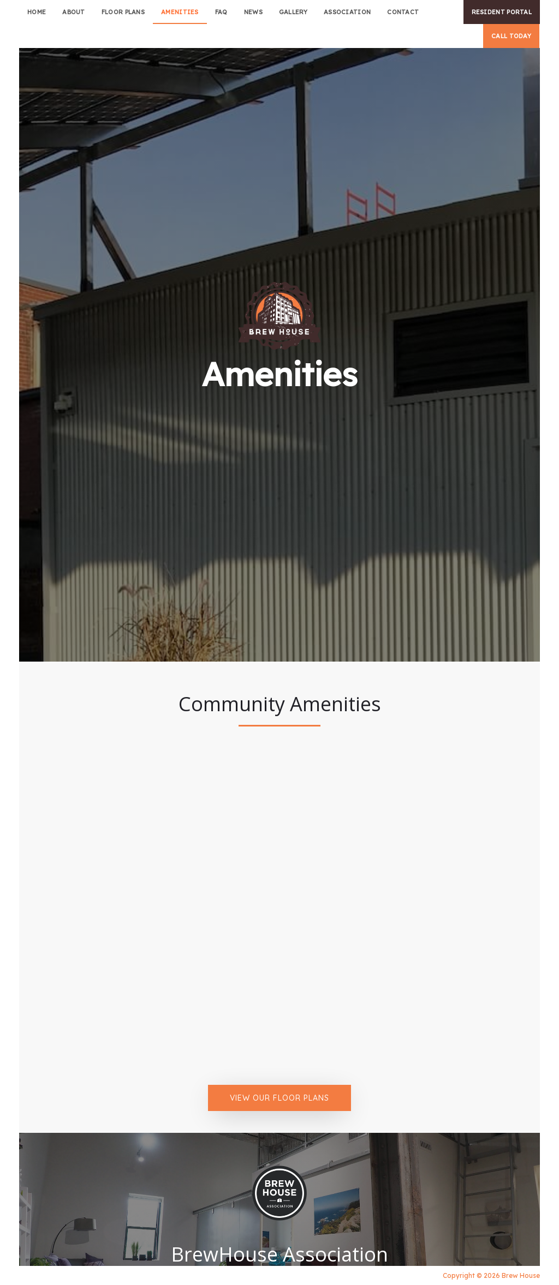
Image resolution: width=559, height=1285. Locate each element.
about (73, 12)
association (347, 12)
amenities (180, 12)
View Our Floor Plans (279, 1098)
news (253, 12)
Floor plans (123, 12)
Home (36, 12)
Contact (403, 12)
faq (221, 12)
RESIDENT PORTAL (502, 12)
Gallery (293, 12)
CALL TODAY (511, 36)
